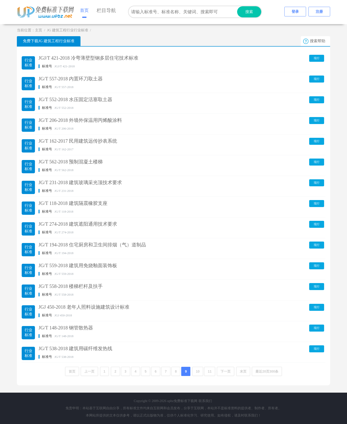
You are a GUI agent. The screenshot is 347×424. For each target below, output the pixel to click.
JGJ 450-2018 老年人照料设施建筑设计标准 (84, 307)
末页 (243, 371)
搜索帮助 (317, 41)
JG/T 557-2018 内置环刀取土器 (71, 78)
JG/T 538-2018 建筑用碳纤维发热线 (75, 348)
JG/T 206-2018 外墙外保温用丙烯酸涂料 (80, 120)
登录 (295, 12)
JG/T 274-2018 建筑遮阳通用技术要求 (78, 224)
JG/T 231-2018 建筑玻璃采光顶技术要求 (80, 182)
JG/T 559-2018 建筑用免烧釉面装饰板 (78, 265)
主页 (38, 30)
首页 (84, 10)
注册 (319, 12)
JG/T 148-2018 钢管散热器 (66, 327)
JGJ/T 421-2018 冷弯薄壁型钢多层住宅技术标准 (88, 58)
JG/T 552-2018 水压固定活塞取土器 (75, 99)
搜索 (249, 12)
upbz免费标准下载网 (47, 12)
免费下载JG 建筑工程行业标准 (48, 41)
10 (198, 371)
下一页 (225, 371)
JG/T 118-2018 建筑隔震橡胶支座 (73, 203)
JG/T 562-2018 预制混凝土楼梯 (71, 161)
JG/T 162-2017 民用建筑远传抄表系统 (78, 141)
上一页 (89, 371)
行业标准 (28, 62)
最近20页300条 (266, 371)
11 (210, 371)
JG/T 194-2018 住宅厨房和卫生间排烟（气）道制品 (92, 244)
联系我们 (205, 401)
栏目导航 (106, 10)
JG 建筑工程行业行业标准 (67, 30)
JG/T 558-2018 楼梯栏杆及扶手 (71, 286)
